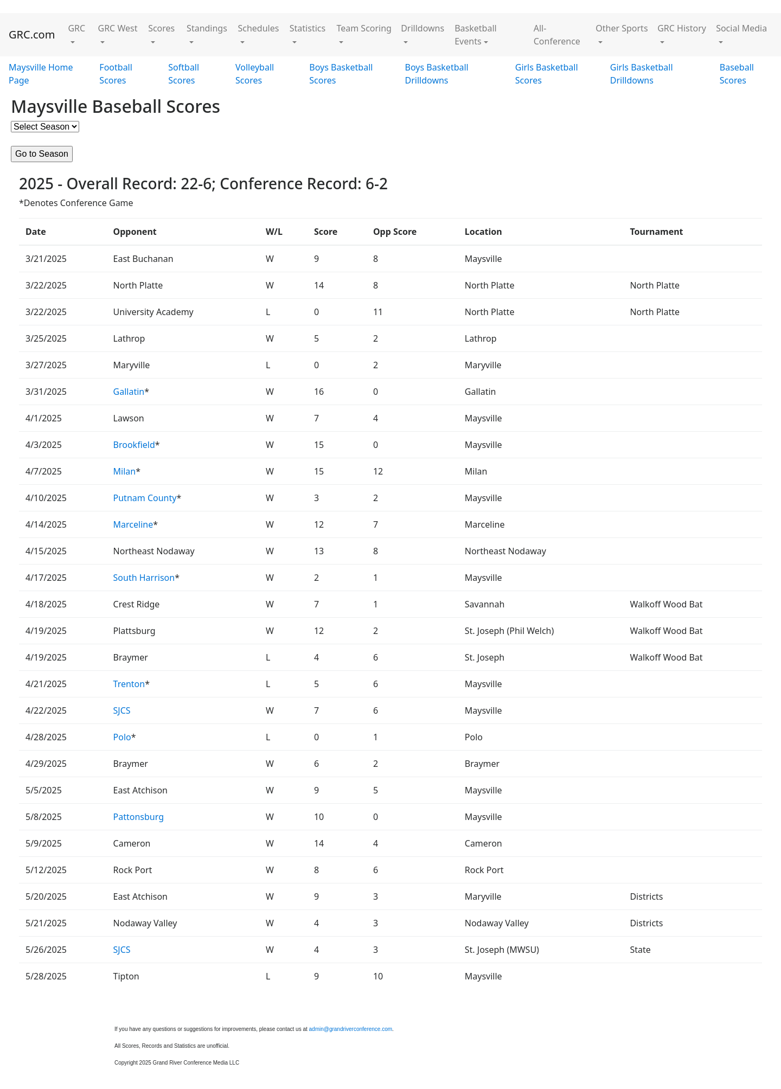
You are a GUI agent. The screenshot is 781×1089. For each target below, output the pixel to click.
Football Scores (115, 73)
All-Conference (557, 34)
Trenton (129, 684)
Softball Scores (183, 73)
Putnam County (145, 498)
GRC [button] (76, 28)
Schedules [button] (258, 28)
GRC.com (32, 34)
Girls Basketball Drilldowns (641, 73)
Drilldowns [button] (422, 28)
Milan (124, 471)
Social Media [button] (741, 28)
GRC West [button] (118, 28)
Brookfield (134, 445)
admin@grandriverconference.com (351, 1029)
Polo (122, 737)
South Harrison (144, 578)
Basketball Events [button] (475, 34)
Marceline (133, 524)
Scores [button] (161, 28)
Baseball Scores (737, 73)
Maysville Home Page (41, 73)
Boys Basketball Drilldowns (437, 73)
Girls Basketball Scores (546, 73)
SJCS (122, 710)
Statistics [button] (307, 28)
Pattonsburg (138, 817)
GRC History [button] (681, 28)
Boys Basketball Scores (341, 73)
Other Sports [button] (622, 28)
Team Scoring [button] (364, 28)
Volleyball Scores (254, 73)
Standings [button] (207, 28)
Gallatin (129, 392)
